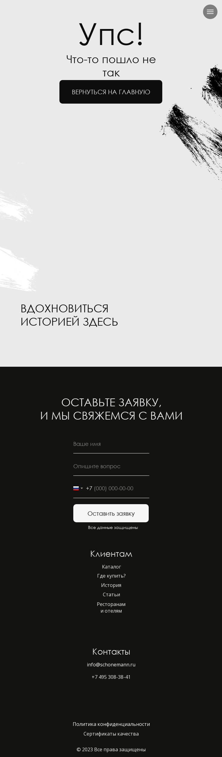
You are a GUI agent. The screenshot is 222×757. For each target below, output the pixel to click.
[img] (31, 344)
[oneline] (111, 466)
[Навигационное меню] (210, 12)
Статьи (111, 594)
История (111, 585)
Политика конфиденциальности (111, 724)
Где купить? (111, 575)
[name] (111, 443)
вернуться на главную (111, 92)
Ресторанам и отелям (111, 607)
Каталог (111, 566)
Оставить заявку (111, 513)
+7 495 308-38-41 (111, 677)
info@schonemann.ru (111, 664)
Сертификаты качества (111, 733)
